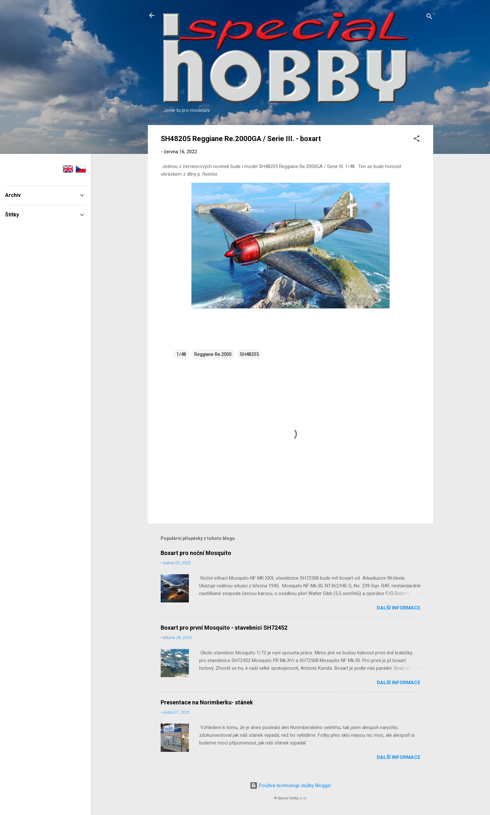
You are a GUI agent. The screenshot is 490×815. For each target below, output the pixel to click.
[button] (416, 140)
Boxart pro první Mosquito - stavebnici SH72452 (224, 627)
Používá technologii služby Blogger (290, 785)
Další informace (398, 608)
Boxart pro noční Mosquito (196, 553)
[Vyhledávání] (429, 17)
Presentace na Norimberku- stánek (207, 702)
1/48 (181, 354)
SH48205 (249, 354)
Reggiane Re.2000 (213, 354)
